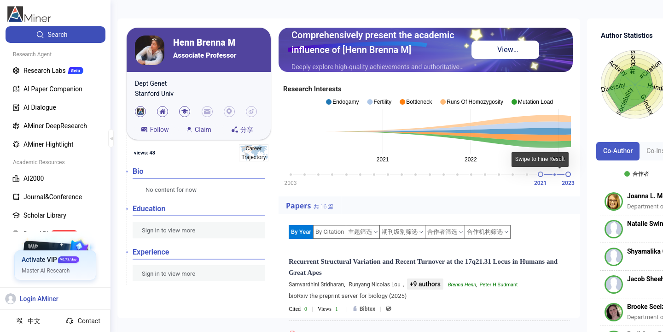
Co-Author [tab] (618, 150)
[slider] (540, 174)
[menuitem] (55, 34)
